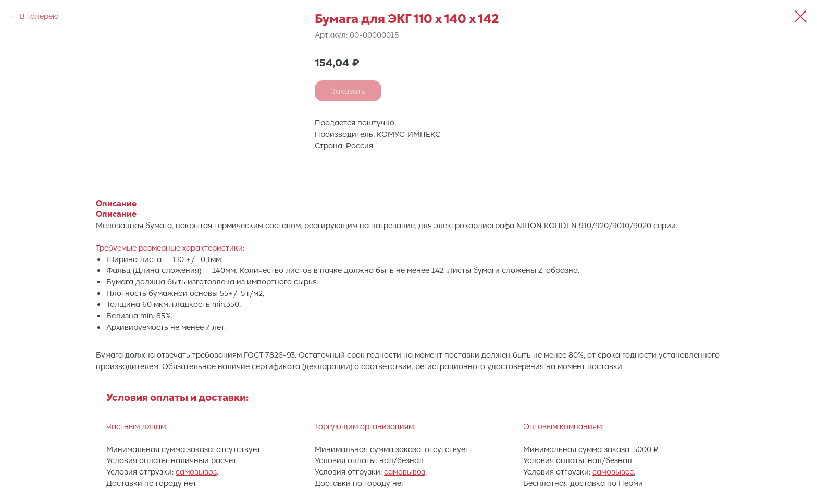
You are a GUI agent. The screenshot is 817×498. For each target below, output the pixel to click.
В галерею (39, 15)
